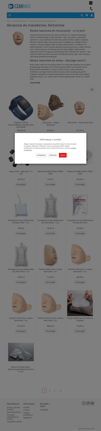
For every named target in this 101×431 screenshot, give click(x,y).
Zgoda (62, 155)
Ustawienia (41, 155)
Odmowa (52, 155)
